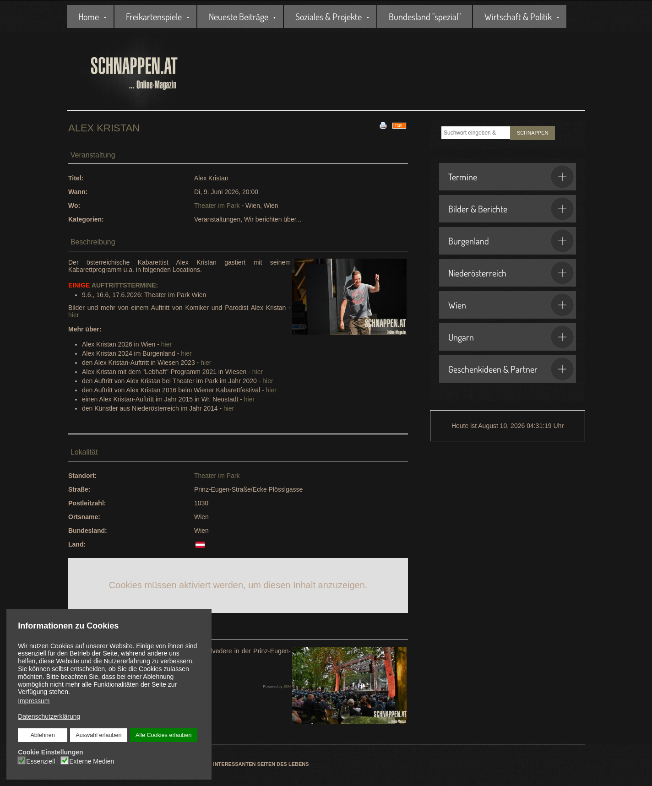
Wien (511, 304)
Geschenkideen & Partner (511, 369)
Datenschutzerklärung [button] (49, 716)
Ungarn (511, 336)
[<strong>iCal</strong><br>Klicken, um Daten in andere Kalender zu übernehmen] (399, 125)
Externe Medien (91, 761)
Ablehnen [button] (42, 735)
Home (88, 16)
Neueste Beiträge (238, 16)
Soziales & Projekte (328, 16)
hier (73, 315)
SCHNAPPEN (532, 133)
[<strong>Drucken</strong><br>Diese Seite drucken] (383, 125)
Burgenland (511, 240)
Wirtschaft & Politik (518, 16)
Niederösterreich (511, 272)
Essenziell (40, 761)
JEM (287, 686)
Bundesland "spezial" (425, 16)
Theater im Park (217, 205)
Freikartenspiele (154, 16)
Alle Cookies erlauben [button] (164, 735)
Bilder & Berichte (511, 208)
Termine (511, 176)
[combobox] (475, 132)
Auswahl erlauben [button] (98, 735)
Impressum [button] (33, 701)
